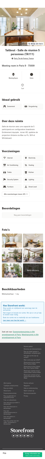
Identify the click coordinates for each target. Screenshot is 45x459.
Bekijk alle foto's (35, 44)
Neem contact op (29, 390)
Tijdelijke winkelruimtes (11, 385)
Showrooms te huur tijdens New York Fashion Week (32, 367)
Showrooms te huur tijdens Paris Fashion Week (32, 363)
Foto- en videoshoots (10, 400)
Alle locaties (7, 383)
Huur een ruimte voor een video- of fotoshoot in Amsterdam (11, 422)
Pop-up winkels (8, 388)
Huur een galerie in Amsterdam (9, 417)
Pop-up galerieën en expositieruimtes (10, 396)
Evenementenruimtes (10, 393)
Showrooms (7, 390)
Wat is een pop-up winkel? (32, 360)
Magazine (27, 385)
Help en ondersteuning (31, 388)
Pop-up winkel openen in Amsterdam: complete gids (32, 352)
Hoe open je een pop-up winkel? (31, 356)
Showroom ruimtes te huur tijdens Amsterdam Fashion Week (32, 376)
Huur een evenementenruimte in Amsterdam (10, 412)
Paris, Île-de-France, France (24, 58)
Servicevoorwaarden (30, 393)
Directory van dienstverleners (32, 349)
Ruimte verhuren (29, 383)
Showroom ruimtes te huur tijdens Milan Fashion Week (32, 371)
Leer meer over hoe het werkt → (14, 320)
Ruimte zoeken (28, 346)
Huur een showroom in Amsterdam (10, 407)
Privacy (26, 396)
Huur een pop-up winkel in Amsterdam (12, 403)
